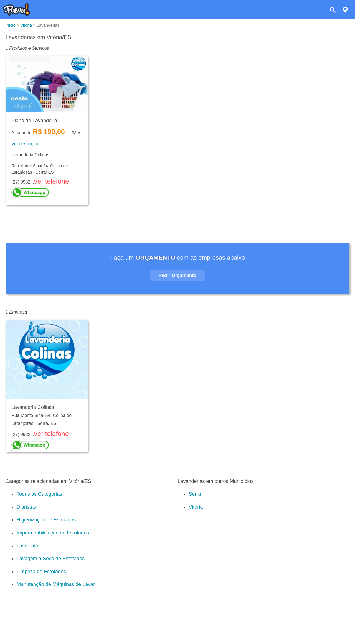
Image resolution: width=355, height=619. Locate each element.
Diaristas (26, 507)
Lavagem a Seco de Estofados (51, 558)
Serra (195, 494)
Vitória (196, 507)
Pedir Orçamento (178, 275)
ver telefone (51, 181)
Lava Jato (27, 546)
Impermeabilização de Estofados (53, 533)
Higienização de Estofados (46, 520)
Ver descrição (24, 143)
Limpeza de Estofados (41, 571)
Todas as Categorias (39, 494)
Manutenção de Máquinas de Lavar (56, 584)
